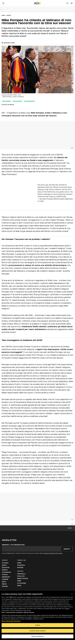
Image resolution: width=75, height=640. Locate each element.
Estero (8, 15)
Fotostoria (21, 565)
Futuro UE (21, 576)
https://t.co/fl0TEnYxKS (57, 196)
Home (3, 15)
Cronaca (5, 563)
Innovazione (6, 572)
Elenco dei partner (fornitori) (11, 621)
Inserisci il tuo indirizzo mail (13, 544)
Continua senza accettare (37, 631)
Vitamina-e (21, 574)
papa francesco (29, 101)
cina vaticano (17, 101)
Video (19, 563)
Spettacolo (6, 577)
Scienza (5, 586)
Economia (5, 567)
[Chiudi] (72, 594)
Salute (4, 584)
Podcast (20, 567)
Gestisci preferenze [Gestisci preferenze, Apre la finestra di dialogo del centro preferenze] (37, 636)
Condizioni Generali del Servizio (52, 553)
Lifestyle (5, 579)
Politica (4, 570)
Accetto (37, 625)
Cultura (5, 574)
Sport (4, 581)
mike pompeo (6, 101)
